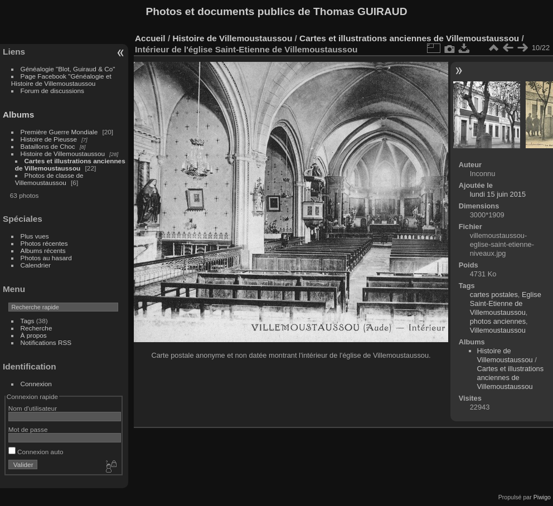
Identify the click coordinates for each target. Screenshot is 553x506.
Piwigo (542, 497)
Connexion (36, 383)
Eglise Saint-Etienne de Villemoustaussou (505, 303)
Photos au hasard (46, 257)
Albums (18, 114)
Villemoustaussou (498, 330)
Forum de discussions (52, 90)
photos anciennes (498, 321)
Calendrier (36, 265)
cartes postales (494, 294)
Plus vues (35, 236)
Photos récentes (44, 243)
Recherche (36, 328)
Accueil (150, 38)
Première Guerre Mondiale (59, 131)
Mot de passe (28, 429)
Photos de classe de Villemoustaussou (49, 179)
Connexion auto (36, 451)
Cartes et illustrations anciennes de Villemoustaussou (70, 164)
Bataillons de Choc (48, 146)
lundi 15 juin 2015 (498, 194)
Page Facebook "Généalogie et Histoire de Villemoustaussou (61, 79)
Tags (28, 320)
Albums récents (43, 250)
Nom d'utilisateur (32, 408)
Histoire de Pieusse (49, 139)
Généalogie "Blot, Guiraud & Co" (68, 68)
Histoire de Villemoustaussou (63, 153)
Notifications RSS (46, 342)
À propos (34, 335)
